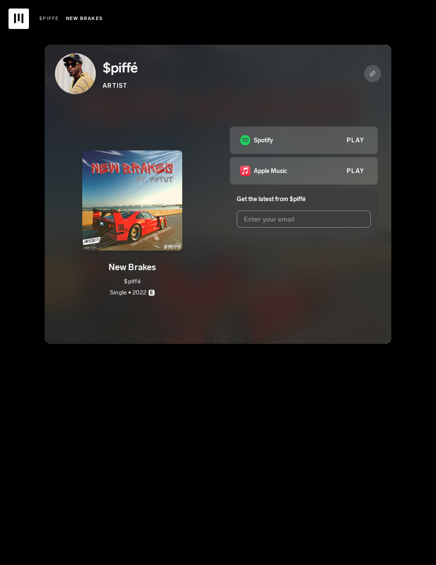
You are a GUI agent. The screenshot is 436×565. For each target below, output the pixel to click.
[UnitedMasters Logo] (19, 19)
